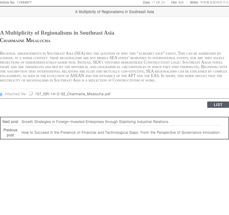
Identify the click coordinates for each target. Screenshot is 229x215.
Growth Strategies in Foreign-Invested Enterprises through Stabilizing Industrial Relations (94, 121)
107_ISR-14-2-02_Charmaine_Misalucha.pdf (69, 93)
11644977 (24, 2)
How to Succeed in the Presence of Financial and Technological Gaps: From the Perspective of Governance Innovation (120, 132)
